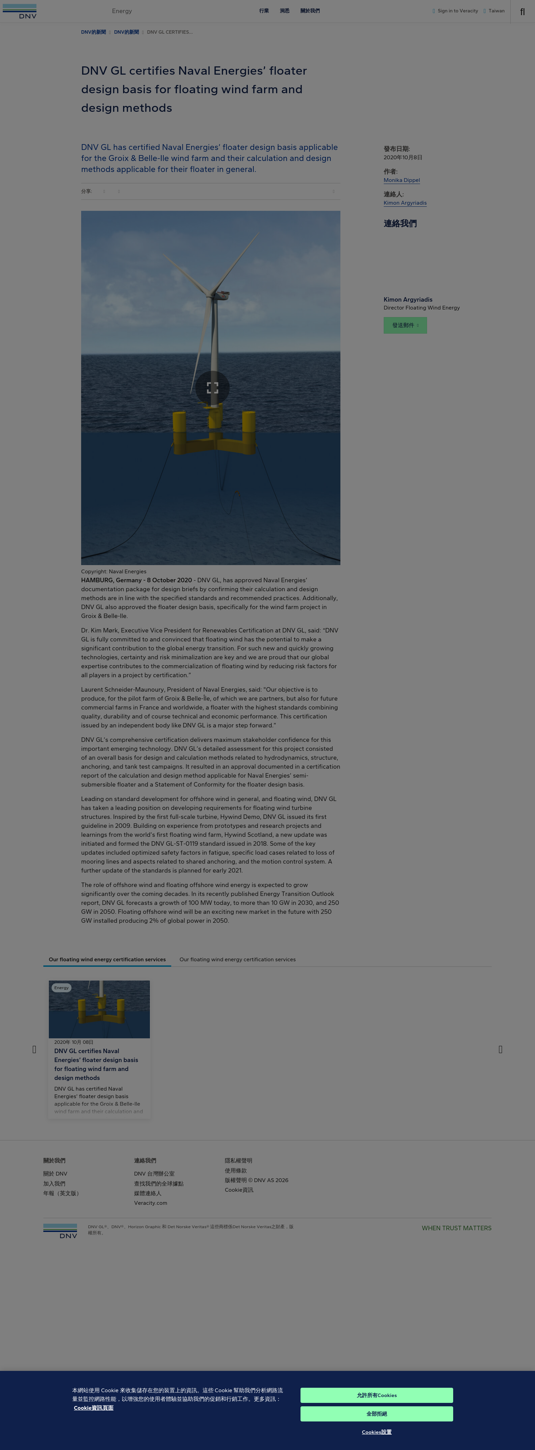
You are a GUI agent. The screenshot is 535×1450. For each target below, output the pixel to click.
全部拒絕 (377, 1423)
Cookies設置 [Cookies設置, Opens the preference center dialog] (377, 1442)
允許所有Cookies (377, 1405)
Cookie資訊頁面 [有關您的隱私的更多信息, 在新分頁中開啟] (93, 1417)
